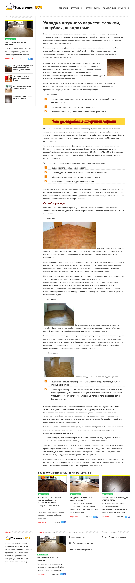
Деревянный (76, 8)
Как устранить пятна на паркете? (15, 43)
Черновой (63, 8)
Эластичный (109, 8)
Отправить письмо (117, 537)
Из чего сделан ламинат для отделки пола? (115, 498)
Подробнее (42, 522)
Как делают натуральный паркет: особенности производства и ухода (49, 499)
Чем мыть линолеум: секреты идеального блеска (21, 78)
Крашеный (123, 8)
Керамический (93, 8)
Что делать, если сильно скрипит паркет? (81, 498)
